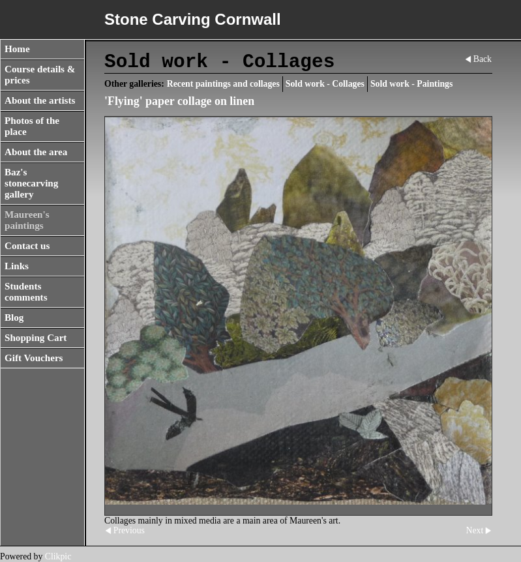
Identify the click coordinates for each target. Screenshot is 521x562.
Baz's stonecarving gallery (31, 183)
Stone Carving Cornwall (192, 19)
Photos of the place (32, 126)
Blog (14, 317)
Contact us (27, 246)
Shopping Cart (36, 338)
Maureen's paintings (27, 220)
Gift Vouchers (34, 358)
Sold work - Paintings (411, 84)
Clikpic (58, 556)
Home (17, 49)
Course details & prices (40, 74)
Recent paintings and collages (223, 84)
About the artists (40, 100)
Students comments (26, 292)
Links (17, 266)
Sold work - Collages (325, 84)
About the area (36, 152)
